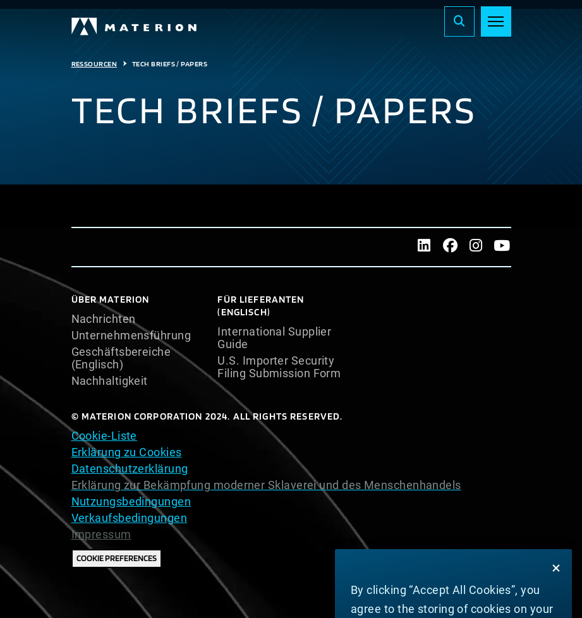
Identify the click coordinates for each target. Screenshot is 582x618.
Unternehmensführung (131, 335)
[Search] (459, 21)
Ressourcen (94, 63)
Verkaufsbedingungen (129, 517)
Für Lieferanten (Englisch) (260, 305)
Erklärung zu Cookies (126, 452)
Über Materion (110, 299)
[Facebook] (450, 247)
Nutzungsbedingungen (131, 501)
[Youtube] (502, 247)
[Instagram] (476, 247)
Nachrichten (103, 319)
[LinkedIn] (424, 247)
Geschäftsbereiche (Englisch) (121, 358)
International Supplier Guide (274, 338)
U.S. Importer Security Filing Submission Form (279, 367)
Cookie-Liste (104, 435)
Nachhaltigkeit (109, 381)
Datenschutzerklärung (129, 468)
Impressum (101, 534)
